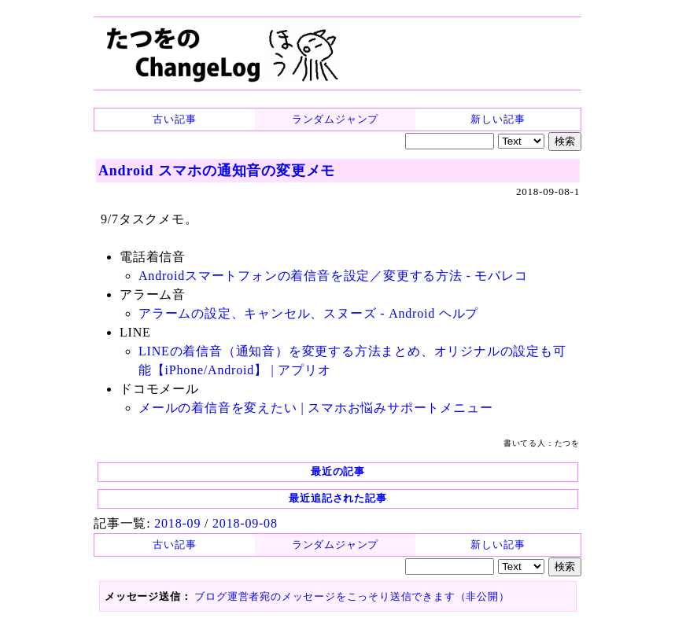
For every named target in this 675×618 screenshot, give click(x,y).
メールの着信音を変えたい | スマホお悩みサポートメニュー (315, 407)
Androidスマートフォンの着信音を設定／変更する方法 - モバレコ (333, 275)
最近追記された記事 (337, 498)
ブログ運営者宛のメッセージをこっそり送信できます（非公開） (351, 596)
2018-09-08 (245, 523)
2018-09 (177, 523)
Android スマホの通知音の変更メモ (216, 170)
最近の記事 (338, 471)
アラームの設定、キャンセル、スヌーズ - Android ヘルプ (308, 313)
